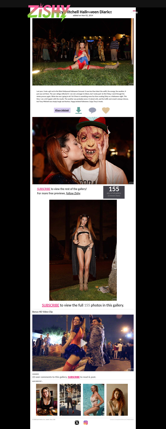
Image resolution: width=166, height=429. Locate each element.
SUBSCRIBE (43, 189)
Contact (112, 419)
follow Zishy (73, 193)
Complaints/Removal (120, 419)
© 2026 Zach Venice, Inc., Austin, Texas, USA (43, 419)
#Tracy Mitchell (62, 110)
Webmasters (130, 419)
